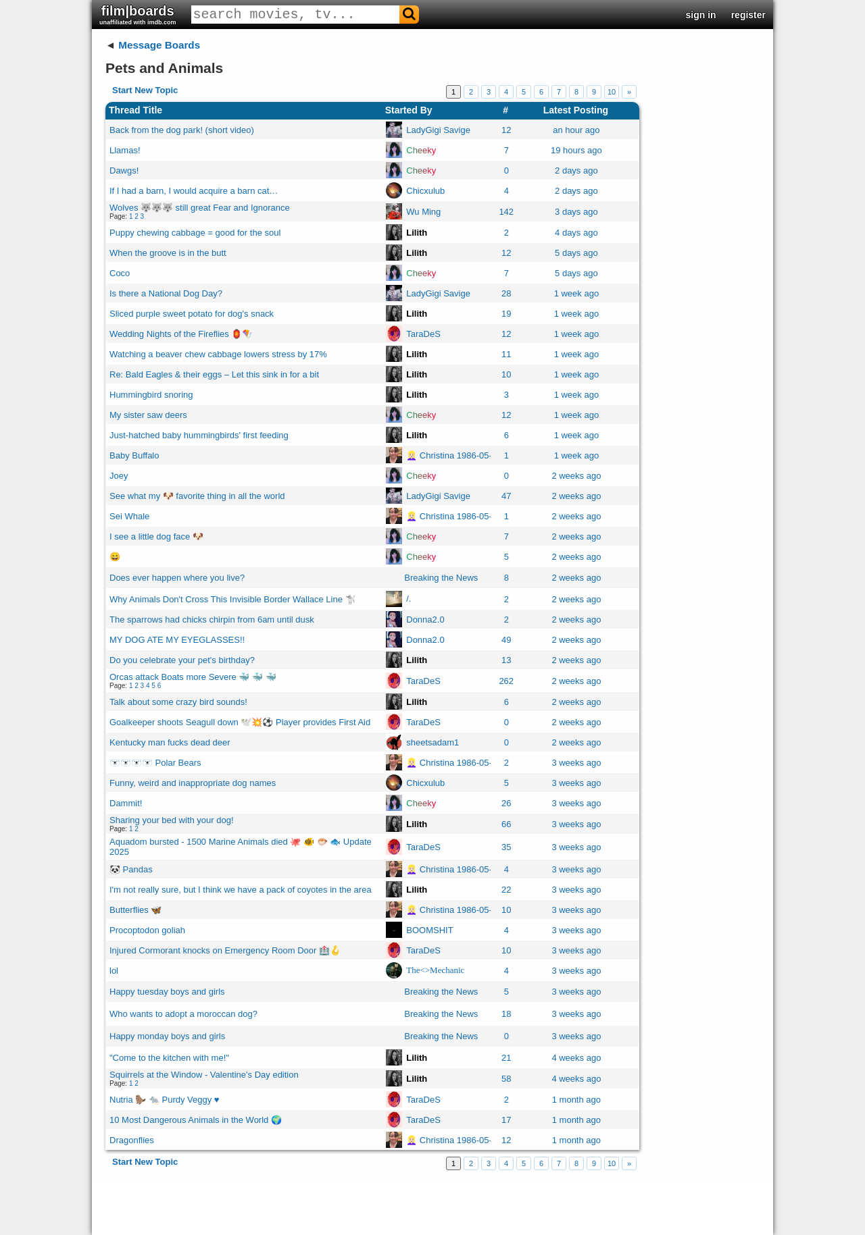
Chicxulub (425, 191)
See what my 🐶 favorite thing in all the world (197, 496)
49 (506, 640)
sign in (701, 14)
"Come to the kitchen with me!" (169, 1058)
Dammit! (125, 803)
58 (506, 1079)
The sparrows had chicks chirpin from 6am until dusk (211, 619)
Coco (119, 273)
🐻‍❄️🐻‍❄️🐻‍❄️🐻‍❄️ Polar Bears (155, 763)
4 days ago (576, 233)
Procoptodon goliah (147, 930)
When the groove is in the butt (167, 253)
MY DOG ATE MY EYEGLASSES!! (177, 640)
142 (506, 212)
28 (506, 293)
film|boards (137, 14)
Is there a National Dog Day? (165, 293)
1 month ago (576, 1100)
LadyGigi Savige (438, 130)
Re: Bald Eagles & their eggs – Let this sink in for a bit (214, 374)
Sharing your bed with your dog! (171, 820)
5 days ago (576, 253)
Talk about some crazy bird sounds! (178, 702)
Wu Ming (423, 212)
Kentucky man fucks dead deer (169, 742)
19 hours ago (576, 150)
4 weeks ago (576, 1058)
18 (506, 1014)
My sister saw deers (148, 415)
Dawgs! (124, 170)
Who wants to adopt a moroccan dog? (183, 1014)
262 (506, 681)
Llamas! (125, 150)
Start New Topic (145, 90)
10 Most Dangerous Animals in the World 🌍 (195, 1120)
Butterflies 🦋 (135, 910)
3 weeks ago (576, 763)
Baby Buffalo (134, 455)
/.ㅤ (408, 599)
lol (113, 971)
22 (506, 890)
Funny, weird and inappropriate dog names (192, 783)
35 (506, 847)
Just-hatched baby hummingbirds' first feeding (199, 435)
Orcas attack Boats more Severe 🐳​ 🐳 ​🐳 (192, 677)
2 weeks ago (576, 476)
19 (506, 314)
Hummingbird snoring (151, 395)
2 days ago (576, 170)
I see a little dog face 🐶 (156, 536)
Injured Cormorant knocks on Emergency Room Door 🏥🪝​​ (225, 950)
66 (506, 824)
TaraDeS (423, 334)
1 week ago (576, 293)
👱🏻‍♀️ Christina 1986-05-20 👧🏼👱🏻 (466, 455)
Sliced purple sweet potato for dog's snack (191, 314)
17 (506, 1120)
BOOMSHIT (429, 930)
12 (506, 130)
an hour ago (576, 130)
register (748, 14)
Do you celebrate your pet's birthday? (182, 660)
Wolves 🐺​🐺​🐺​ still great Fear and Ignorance (199, 208)
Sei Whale (129, 516)
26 (506, 803)
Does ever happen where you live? (177, 578)
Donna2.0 (425, 619)
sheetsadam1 (432, 742)
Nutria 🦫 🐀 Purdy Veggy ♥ (164, 1100)
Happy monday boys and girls (167, 1036)
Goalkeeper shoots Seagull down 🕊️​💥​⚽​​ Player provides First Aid (239, 722)
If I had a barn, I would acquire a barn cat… (193, 191)
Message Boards (159, 45)
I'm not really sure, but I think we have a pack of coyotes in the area (240, 890)
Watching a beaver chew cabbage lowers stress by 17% (218, 354)
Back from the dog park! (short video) (181, 130)
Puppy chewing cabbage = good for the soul (194, 233)
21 (506, 1058)
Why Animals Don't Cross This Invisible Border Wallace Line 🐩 (232, 599)
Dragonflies (131, 1140)
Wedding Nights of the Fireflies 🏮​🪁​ (181, 334)
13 (506, 660)
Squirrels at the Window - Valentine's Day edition (204, 1075)
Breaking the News (441, 578)
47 (506, 496)
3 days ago (576, 212)
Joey (118, 476)
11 (506, 354)
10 (612, 92)
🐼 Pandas (131, 869)
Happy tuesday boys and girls (167, 992)
